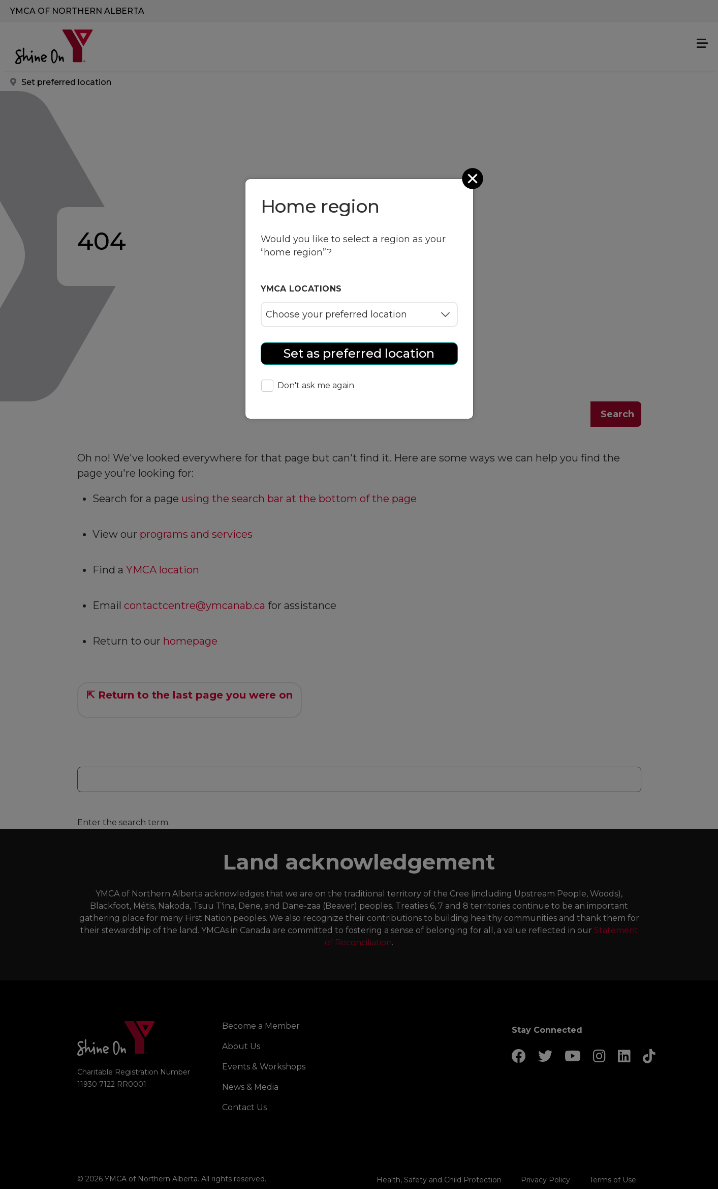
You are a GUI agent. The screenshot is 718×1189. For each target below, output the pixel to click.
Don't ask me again (307, 386)
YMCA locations (301, 289)
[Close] (473, 178)
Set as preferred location (359, 353)
